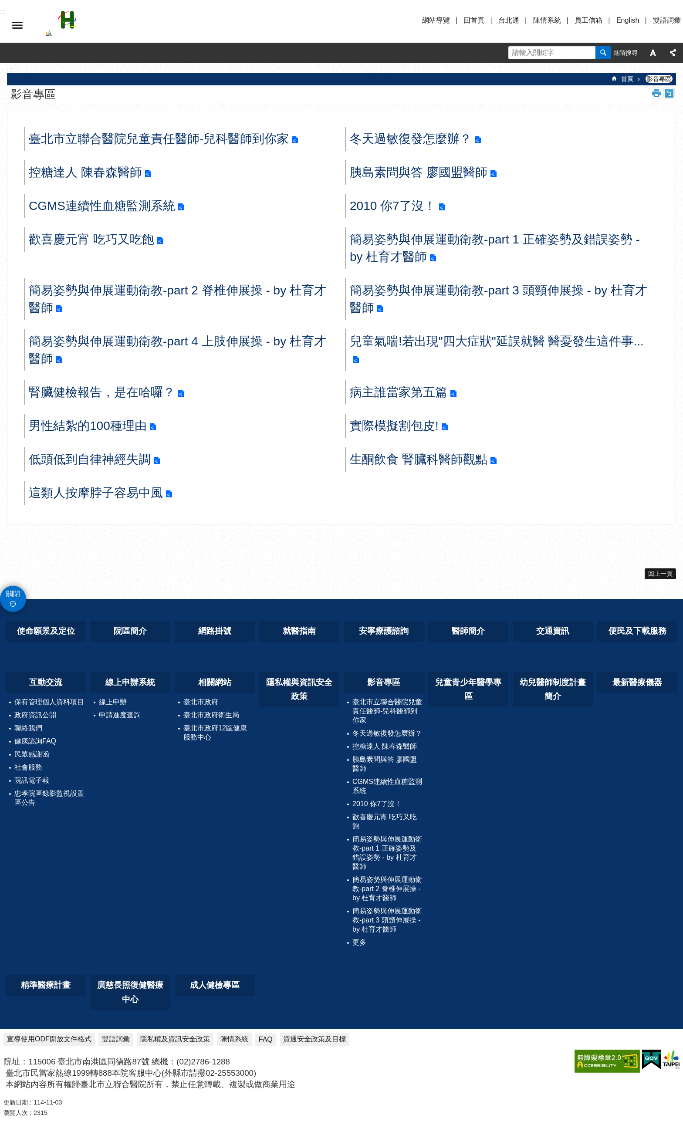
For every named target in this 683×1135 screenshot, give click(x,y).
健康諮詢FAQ (35, 741)
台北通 (508, 20)
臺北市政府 (200, 702)
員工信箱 (588, 20)
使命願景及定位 (46, 630)
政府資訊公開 (35, 715)
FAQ (266, 1039)
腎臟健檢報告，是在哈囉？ (102, 392)
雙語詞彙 (667, 20)
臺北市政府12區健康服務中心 (215, 732)
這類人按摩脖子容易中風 (96, 493)
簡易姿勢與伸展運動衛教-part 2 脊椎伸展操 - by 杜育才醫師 (177, 299)
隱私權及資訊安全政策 (175, 1039)
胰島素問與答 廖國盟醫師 (418, 172)
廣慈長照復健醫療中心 (130, 992)
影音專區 (659, 78)
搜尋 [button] (603, 52)
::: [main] (10, 70)
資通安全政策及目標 (314, 1039)
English (627, 20)
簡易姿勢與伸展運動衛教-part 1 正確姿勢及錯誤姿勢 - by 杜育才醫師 (495, 248)
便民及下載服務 (637, 630)
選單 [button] (17, 25)
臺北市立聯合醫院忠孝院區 (122, 25)
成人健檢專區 (215, 985)
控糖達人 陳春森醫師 (85, 172)
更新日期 (15, 1102)
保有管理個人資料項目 (49, 702)
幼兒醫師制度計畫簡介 (553, 689)
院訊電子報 (31, 780)
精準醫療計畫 (46, 985)
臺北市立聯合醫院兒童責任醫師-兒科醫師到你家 (159, 138)
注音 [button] (669, 93)
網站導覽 (436, 20)
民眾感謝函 (31, 754)
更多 (359, 942)
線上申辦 (113, 702)
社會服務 (28, 767)
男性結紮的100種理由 (88, 425)
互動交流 (45, 682)
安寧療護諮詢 (384, 630)
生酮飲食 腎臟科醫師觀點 (418, 459)
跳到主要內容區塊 (4, 4)
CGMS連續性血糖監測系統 (102, 206)
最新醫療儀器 (637, 682)
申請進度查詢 (120, 715)
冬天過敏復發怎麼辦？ (411, 138)
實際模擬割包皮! (394, 425)
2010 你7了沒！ (393, 206)
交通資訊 (552, 630)
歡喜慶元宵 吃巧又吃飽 (91, 239)
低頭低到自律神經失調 (90, 459)
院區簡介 (130, 630)
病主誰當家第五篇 (398, 392)
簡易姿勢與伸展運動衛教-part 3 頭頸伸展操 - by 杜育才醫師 (498, 299)
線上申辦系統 (130, 682)
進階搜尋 (625, 52)
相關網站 (214, 682)
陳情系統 (547, 20)
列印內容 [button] (656, 93)
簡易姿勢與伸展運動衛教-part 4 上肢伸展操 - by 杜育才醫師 (177, 349)
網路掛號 (214, 630)
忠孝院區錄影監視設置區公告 (49, 798)
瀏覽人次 (15, 1112)
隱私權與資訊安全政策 (299, 689)
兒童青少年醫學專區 (468, 689)
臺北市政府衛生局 (211, 715)
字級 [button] (653, 53)
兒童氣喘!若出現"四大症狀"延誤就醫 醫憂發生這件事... (497, 341)
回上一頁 (660, 573)
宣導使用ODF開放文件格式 (49, 1039)
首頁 (627, 78)
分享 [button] (673, 53)
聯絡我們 (28, 728)
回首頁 (473, 20)
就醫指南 (299, 630)
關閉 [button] (13, 594)
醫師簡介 (468, 630)
